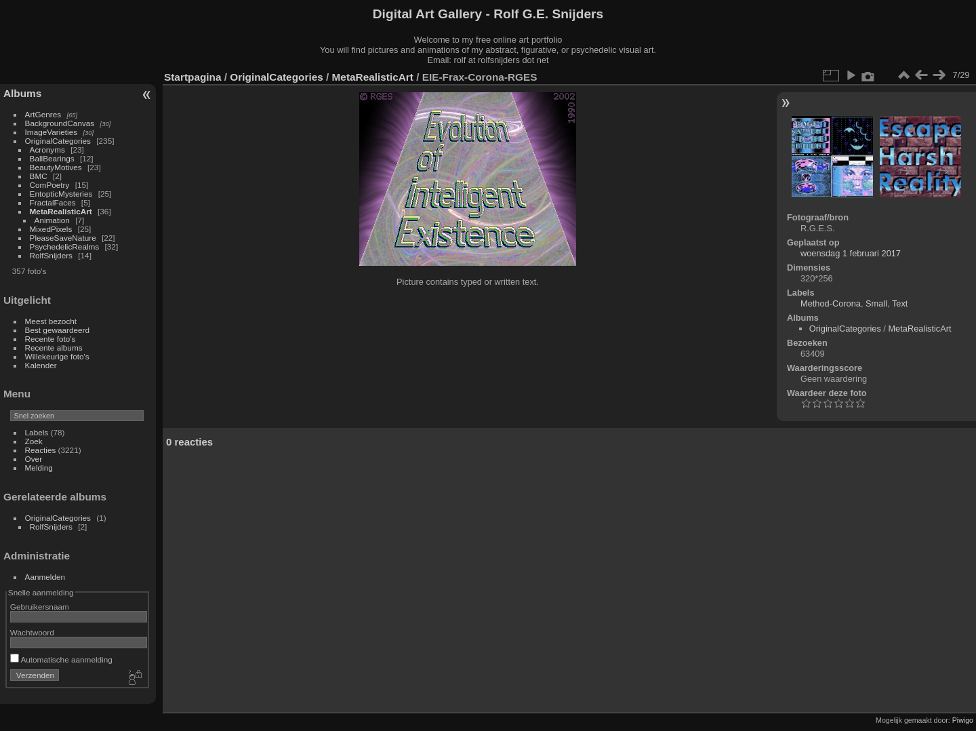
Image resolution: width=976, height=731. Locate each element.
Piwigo (962, 720)
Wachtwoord (32, 632)
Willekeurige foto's (57, 356)
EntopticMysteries (61, 193)
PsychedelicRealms (65, 246)
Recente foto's (50, 338)
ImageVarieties (51, 131)
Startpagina (193, 77)
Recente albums (54, 347)
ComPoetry (50, 184)
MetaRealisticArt (61, 211)
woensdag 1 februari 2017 (850, 253)
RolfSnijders (51, 255)
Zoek (34, 441)
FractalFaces (53, 202)
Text (900, 303)
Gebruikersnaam (39, 606)
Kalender (41, 365)
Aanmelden (45, 576)
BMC (38, 176)
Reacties (40, 450)
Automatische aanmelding (61, 659)
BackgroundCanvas (60, 123)
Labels (37, 432)
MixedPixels (51, 228)
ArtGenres (43, 114)
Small (876, 303)
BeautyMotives (56, 167)
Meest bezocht (51, 321)
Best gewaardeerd (57, 329)
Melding (39, 467)
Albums (22, 93)
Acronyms (47, 149)
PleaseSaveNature (63, 237)
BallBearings (52, 158)
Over (34, 458)
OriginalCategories (58, 140)
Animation (52, 220)
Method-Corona (830, 303)
